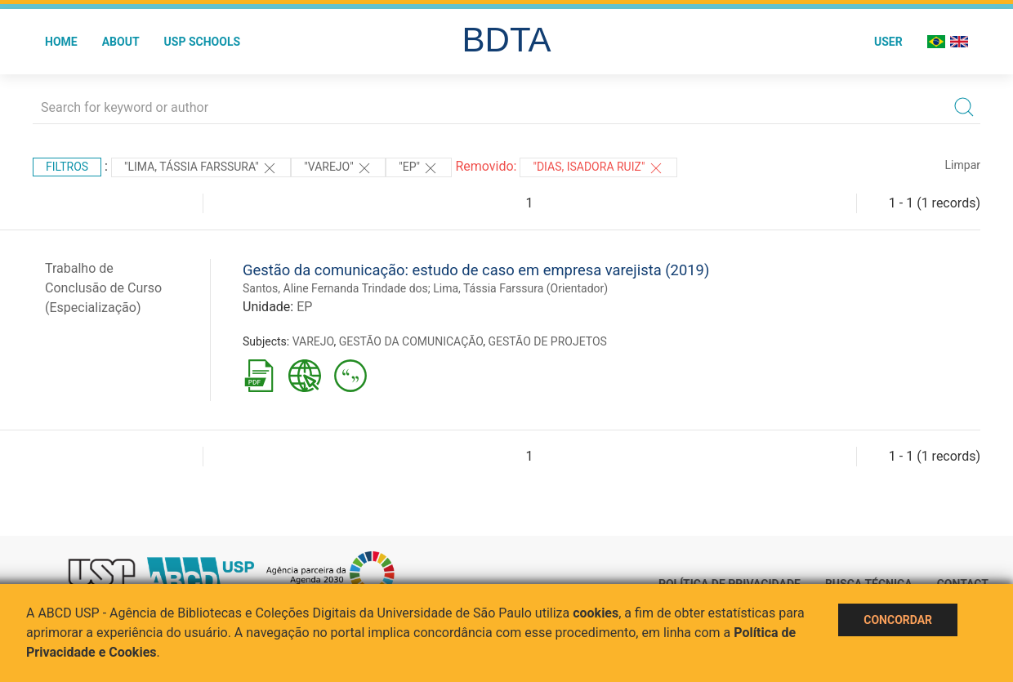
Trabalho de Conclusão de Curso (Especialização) (103, 288)
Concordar (898, 619)
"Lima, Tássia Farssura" (201, 168)
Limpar (962, 165)
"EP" (419, 168)
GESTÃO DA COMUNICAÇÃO (411, 341)
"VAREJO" (338, 168)
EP (304, 306)
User (888, 41)
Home (61, 41)
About (121, 41)
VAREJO (313, 341)
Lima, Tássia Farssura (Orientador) (520, 288)
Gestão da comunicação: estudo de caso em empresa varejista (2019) (476, 270)
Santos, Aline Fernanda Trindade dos (335, 288)
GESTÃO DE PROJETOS (547, 341)
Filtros (67, 166)
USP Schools (202, 41)
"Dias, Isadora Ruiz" (598, 168)
